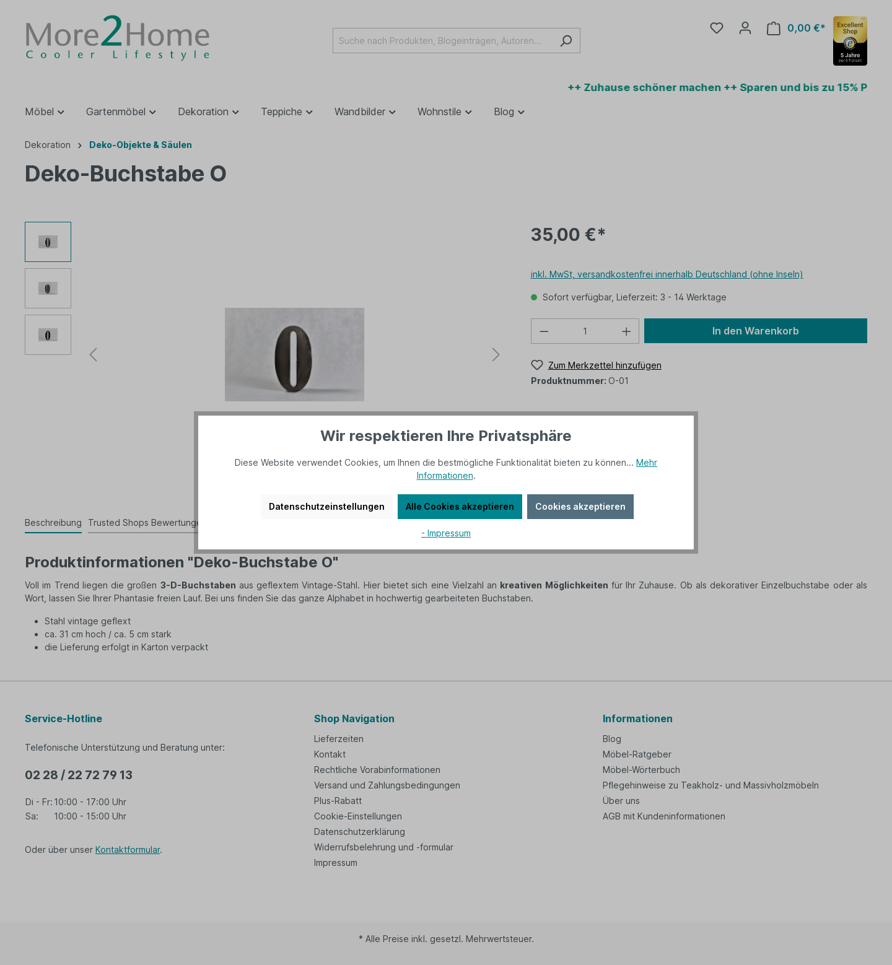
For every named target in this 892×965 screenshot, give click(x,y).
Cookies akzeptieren (580, 506)
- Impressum (446, 533)
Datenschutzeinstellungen (327, 506)
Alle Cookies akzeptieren (460, 506)
